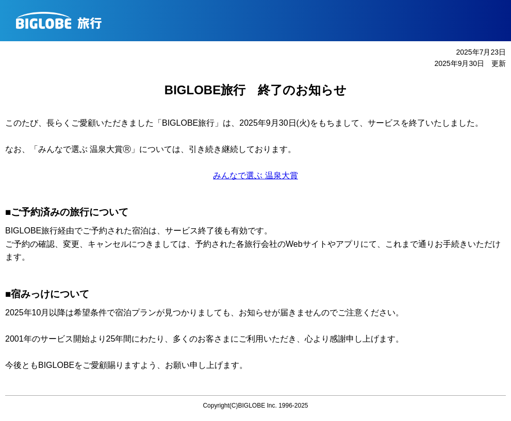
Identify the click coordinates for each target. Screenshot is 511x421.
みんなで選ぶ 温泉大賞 (255, 175)
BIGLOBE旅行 (259, 20)
